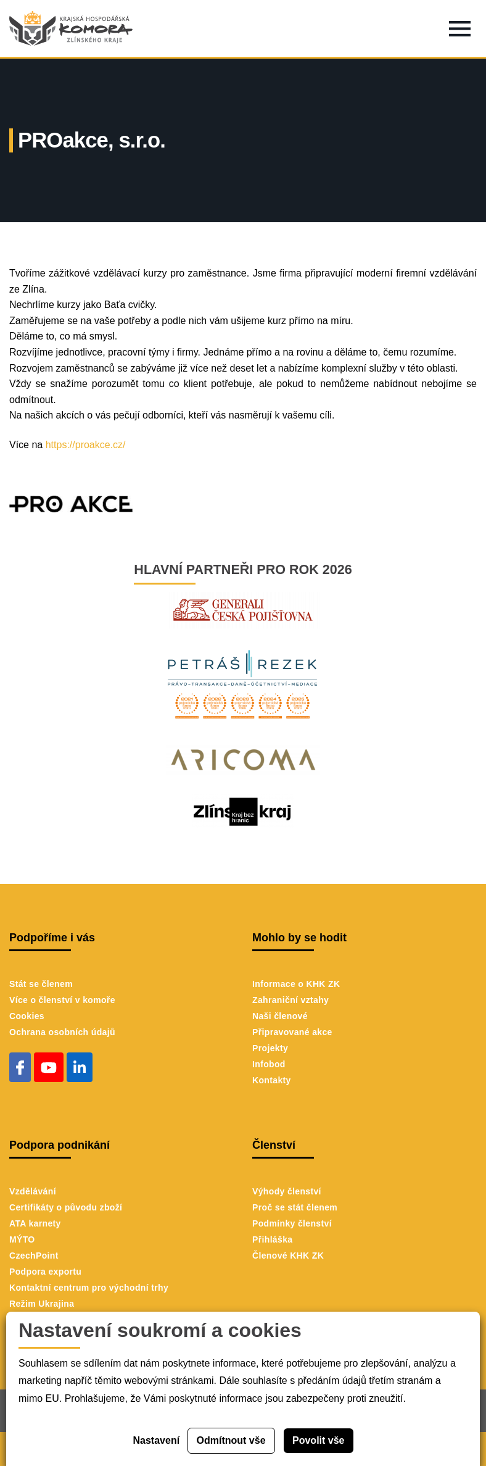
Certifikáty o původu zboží (65, 1207)
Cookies (26, 1016)
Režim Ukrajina (41, 1304)
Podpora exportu (45, 1272)
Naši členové (280, 1016)
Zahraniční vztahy (290, 1000)
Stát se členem (41, 984)
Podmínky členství (292, 1223)
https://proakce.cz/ (84, 444)
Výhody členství (286, 1191)
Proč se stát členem (294, 1207)
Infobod (269, 1064)
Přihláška (272, 1239)
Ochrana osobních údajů (62, 1032)
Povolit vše (318, 1440)
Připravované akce (292, 1032)
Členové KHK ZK (288, 1255)
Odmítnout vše (231, 1440)
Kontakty (271, 1080)
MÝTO (22, 1239)
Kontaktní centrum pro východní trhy (88, 1288)
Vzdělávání (32, 1191)
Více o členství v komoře (62, 1000)
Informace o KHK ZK (296, 984)
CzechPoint (34, 1255)
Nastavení (156, 1440)
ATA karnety (35, 1223)
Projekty (270, 1048)
